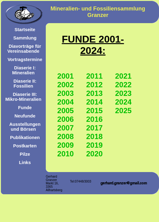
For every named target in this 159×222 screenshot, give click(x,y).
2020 (94, 154)
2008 (65, 136)
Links (25, 162)
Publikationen (25, 137)
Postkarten (25, 145)
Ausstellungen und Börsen (25, 127)
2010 (65, 154)
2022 (123, 84)
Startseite (25, 29)
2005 (65, 110)
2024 (123, 102)
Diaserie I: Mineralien (24, 70)
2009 (65, 145)
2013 (94, 93)
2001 (65, 76)
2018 (94, 136)
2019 (94, 145)
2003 (65, 93)
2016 (94, 119)
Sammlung (25, 37)
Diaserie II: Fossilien (24, 83)
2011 (94, 76)
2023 (123, 93)
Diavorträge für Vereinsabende (24, 49)
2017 (94, 128)
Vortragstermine (24, 59)
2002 (65, 84)
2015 (94, 110)
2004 (65, 102)
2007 (65, 128)
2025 (123, 110)
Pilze (25, 154)
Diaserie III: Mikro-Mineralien (23, 97)
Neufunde (25, 115)
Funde (25, 107)
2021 (123, 76)
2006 (65, 119)
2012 (94, 84)
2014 (94, 102)
